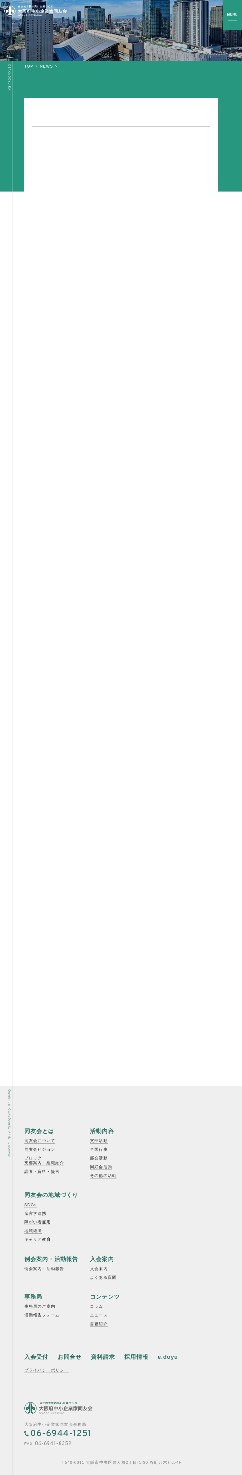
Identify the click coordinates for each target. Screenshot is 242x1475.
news (46, 66)
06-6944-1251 (60, 1433)
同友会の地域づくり (51, 1195)
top (28, 66)
